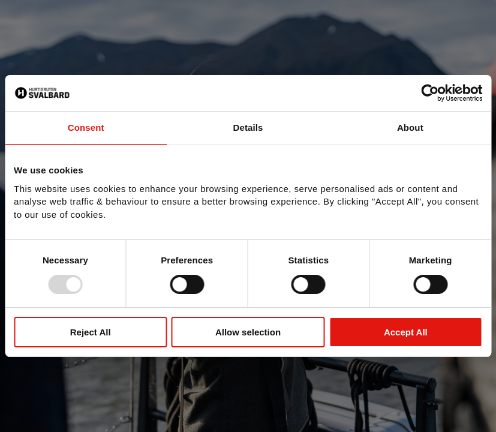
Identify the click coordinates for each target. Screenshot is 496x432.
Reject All (90, 332)
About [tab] (410, 127)
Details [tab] (248, 127)
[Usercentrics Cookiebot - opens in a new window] (429, 93)
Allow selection (248, 332)
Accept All (406, 332)
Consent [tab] (86, 127)
